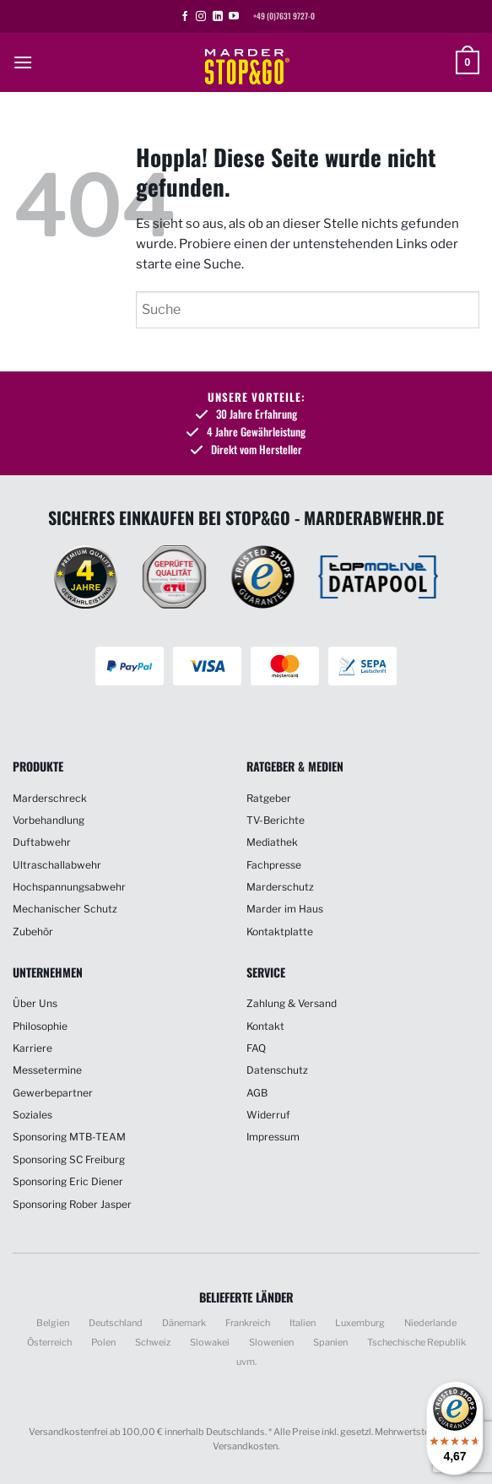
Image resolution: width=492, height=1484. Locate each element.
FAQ (256, 1048)
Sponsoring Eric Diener (68, 1181)
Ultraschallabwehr (57, 864)
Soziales (32, 1114)
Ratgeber (268, 798)
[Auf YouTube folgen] (234, 17)
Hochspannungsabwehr (69, 886)
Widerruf (268, 1114)
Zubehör (33, 931)
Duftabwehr (42, 842)
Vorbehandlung (48, 820)
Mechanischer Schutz (65, 908)
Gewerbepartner (53, 1092)
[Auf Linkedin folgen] (218, 17)
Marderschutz (280, 886)
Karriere (32, 1048)
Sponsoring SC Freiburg (69, 1159)
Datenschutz (277, 1070)
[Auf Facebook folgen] (185, 17)
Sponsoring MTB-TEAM (69, 1136)
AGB (257, 1092)
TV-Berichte (275, 820)
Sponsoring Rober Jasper (72, 1204)
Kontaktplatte (279, 931)
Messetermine (47, 1070)
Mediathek (272, 842)
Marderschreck (50, 798)
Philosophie (40, 1026)
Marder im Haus (284, 908)
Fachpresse (273, 864)
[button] (23, 62)
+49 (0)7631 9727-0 (284, 16)
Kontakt (265, 1026)
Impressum (273, 1136)
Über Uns (35, 1003)
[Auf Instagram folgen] (201, 17)
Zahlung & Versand (291, 1003)
